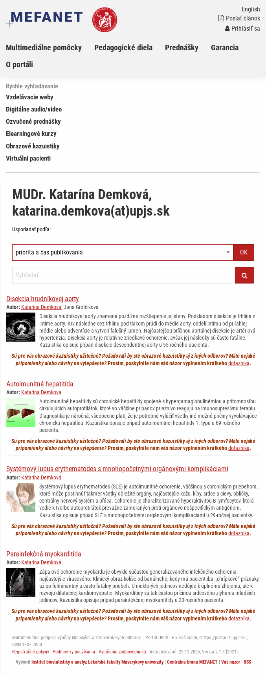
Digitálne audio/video (34, 109)
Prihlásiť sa (242, 28)
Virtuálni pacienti (28, 158)
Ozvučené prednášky (33, 121)
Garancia (224, 47)
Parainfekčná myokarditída (43, 554)
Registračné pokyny (30, 652)
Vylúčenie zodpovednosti (122, 652)
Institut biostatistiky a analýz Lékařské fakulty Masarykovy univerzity (97, 662)
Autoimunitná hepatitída (39, 384)
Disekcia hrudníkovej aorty (42, 299)
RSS (247, 662)
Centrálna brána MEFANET (192, 662)
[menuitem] (50, 47)
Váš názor (230, 662)
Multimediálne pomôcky (44, 47)
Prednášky (181, 47)
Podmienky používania (74, 652)
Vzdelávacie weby (29, 97)
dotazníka (238, 363)
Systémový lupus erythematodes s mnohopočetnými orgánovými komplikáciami (117, 469)
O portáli (19, 64)
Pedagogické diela (123, 47)
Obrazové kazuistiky (33, 146)
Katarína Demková (41, 307)
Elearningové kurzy (31, 133)
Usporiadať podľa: (31, 229)
